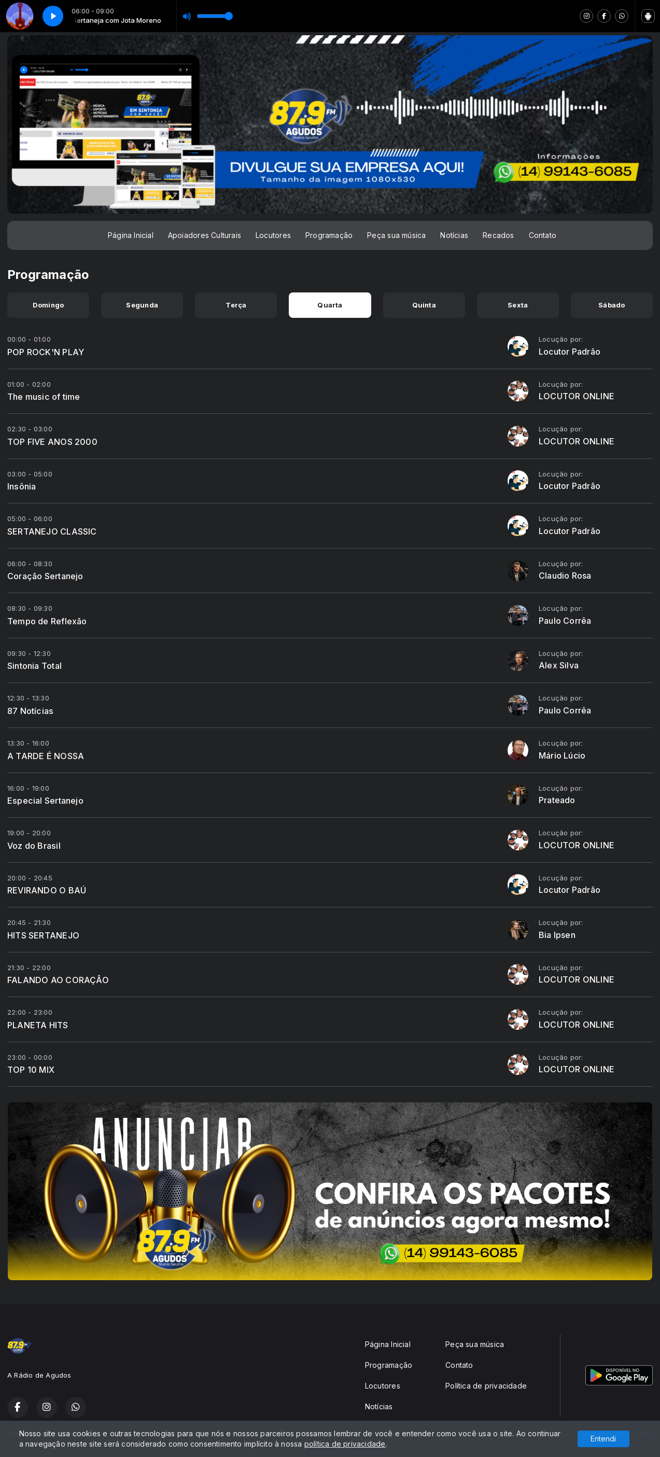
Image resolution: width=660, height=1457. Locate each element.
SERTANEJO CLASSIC (52, 531)
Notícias (454, 235)
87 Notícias (30, 711)
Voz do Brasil (34, 845)
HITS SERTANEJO (43, 935)
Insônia (21, 486)
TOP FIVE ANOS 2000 (52, 442)
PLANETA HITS (37, 1025)
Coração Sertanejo (45, 576)
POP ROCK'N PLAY (45, 352)
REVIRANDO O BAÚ (46, 890)
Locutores (273, 235)
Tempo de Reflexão (47, 621)
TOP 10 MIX (30, 1069)
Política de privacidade (486, 1385)
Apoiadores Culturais (204, 235)
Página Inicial (130, 235)
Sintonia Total (34, 666)
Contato (542, 235)
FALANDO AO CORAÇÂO (58, 980)
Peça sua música (396, 235)
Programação (329, 235)
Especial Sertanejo (45, 800)
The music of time (43, 396)
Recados (498, 235)
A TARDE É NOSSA (45, 756)
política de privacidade (345, 1443)
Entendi (603, 1438)
